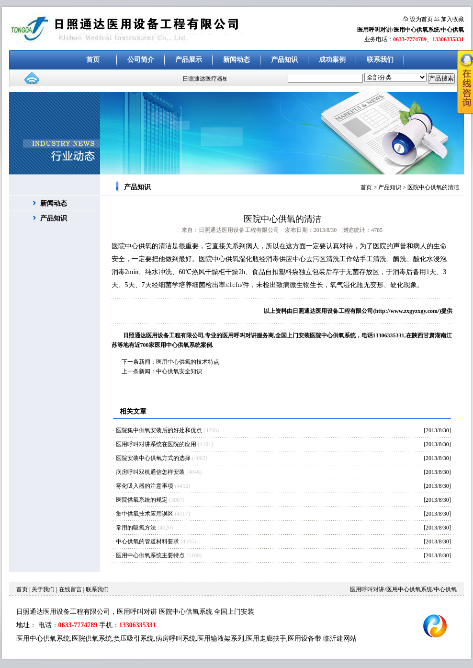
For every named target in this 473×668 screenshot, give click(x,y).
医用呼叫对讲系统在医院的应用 (156, 444)
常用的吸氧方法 (136, 527)
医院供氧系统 (92, 638)
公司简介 (140, 59)
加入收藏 (452, 19)
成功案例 (332, 59)
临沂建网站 (340, 638)
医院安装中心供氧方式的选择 (153, 458)
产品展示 (188, 59)
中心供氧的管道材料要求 (147, 541)
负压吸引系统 (133, 638)
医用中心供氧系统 (43, 638)
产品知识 (284, 59)
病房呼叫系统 (176, 638)
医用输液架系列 (220, 638)
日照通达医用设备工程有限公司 (333, 311)
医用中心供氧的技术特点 (187, 361)
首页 (93, 59)
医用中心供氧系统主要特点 (150, 555)
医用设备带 (304, 638)
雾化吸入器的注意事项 (144, 486)
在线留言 (70, 589)
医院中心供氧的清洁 (433, 187)
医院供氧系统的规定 (142, 499)
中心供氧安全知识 (179, 371)
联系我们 (380, 59)
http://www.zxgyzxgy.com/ (407, 311)
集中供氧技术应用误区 (144, 513)
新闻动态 (236, 59)
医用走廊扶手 (266, 638)
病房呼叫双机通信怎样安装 (150, 472)
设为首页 (421, 19)
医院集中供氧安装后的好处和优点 (159, 430)
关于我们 (43, 589)
